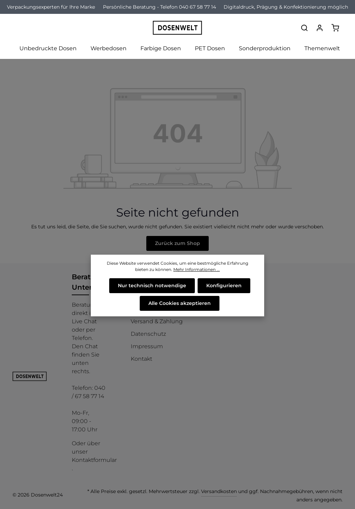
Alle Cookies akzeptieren (179, 303)
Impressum (147, 346)
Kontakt (141, 359)
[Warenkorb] (335, 28)
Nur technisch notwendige (152, 285)
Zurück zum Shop (177, 243)
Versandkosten (219, 491)
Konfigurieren (224, 285)
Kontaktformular (94, 460)
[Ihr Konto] (320, 28)
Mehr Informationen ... (196, 269)
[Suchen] (304, 28)
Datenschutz (148, 334)
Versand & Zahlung (157, 321)
